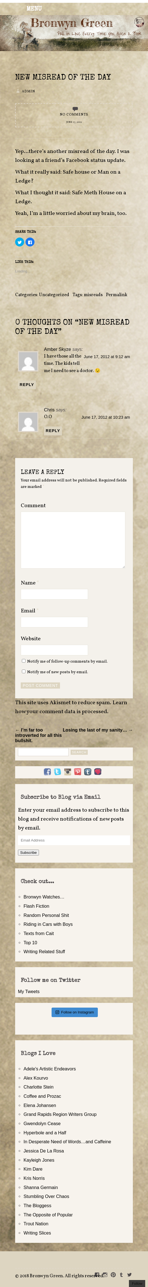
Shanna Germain (41, 1187)
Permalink (116, 295)
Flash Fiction (36, 906)
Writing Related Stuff (44, 951)
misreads (93, 295)
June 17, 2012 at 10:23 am (106, 417)
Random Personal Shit (46, 915)
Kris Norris (34, 1178)
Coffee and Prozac (42, 1096)
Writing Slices (37, 1232)
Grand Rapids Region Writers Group (60, 1114)
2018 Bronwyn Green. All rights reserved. (62, 1276)
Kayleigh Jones (39, 1160)
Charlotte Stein (39, 1086)
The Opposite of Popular (48, 1214)
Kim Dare (33, 1168)
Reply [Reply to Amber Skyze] (27, 384)
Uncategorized (54, 295)
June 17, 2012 (74, 122)
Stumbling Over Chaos (46, 1196)
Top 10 (30, 942)
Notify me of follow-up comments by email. (67, 661)
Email (30, 611)
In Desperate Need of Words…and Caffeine (67, 1141)
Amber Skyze (57, 349)
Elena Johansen (40, 1105)
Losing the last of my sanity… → (98, 729)
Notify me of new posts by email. (57, 672)
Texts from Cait (39, 933)
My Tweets (29, 991)
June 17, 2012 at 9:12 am (107, 356)
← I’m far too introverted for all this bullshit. (38, 735)
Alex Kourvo (36, 1077)
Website (31, 639)
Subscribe (28, 852)
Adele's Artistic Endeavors (50, 1068)
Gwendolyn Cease (42, 1123)
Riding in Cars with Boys (48, 924)
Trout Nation (36, 1223)
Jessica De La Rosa (44, 1150)
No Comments (74, 114)
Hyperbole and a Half (45, 1132)
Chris (49, 409)
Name (30, 583)
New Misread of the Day (63, 78)
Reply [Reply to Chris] (53, 430)
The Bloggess (37, 1205)
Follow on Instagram (74, 1012)
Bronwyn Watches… (44, 896)
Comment (33, 506)
